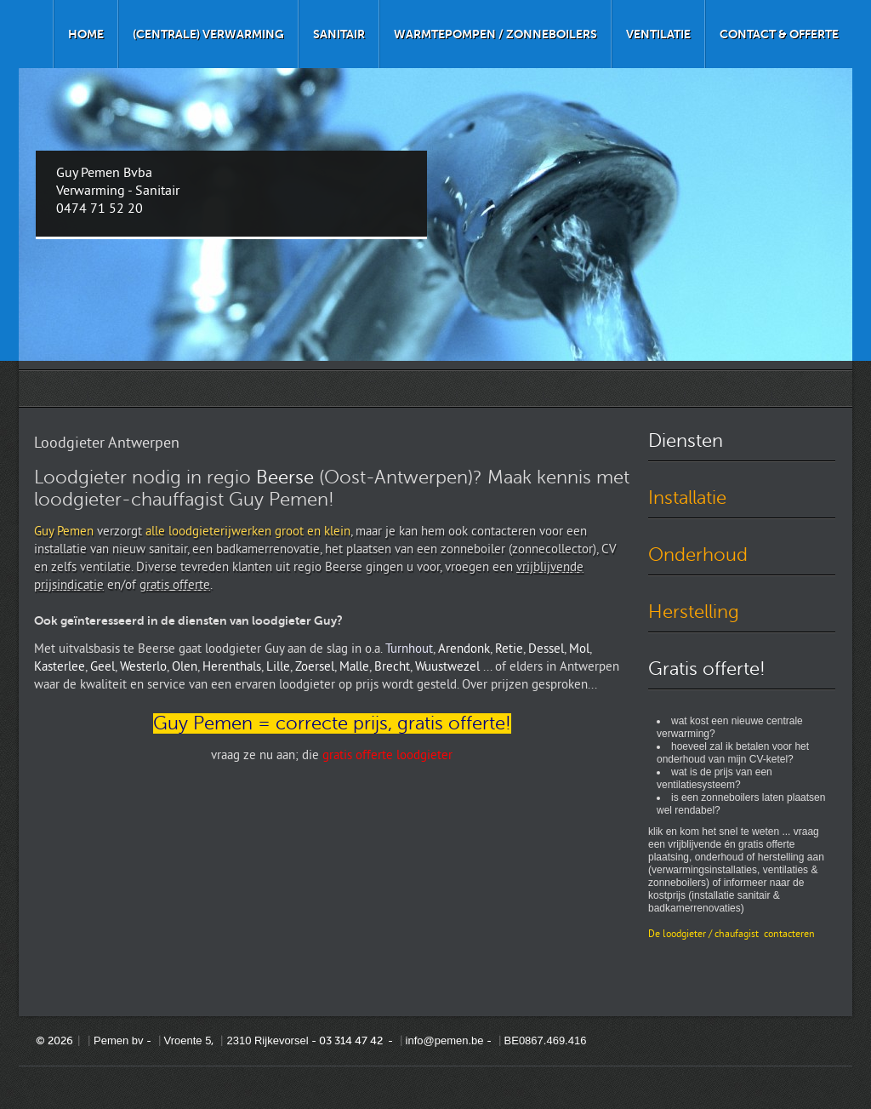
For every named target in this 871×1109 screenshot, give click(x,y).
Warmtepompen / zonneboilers (495, 34)
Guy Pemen (64, 532)
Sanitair (339, 34)
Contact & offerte (779, 34)
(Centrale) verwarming (208, 34)
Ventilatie (658, 34)
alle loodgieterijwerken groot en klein (247, 532)
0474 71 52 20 (99, 209)
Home (86, 34)
